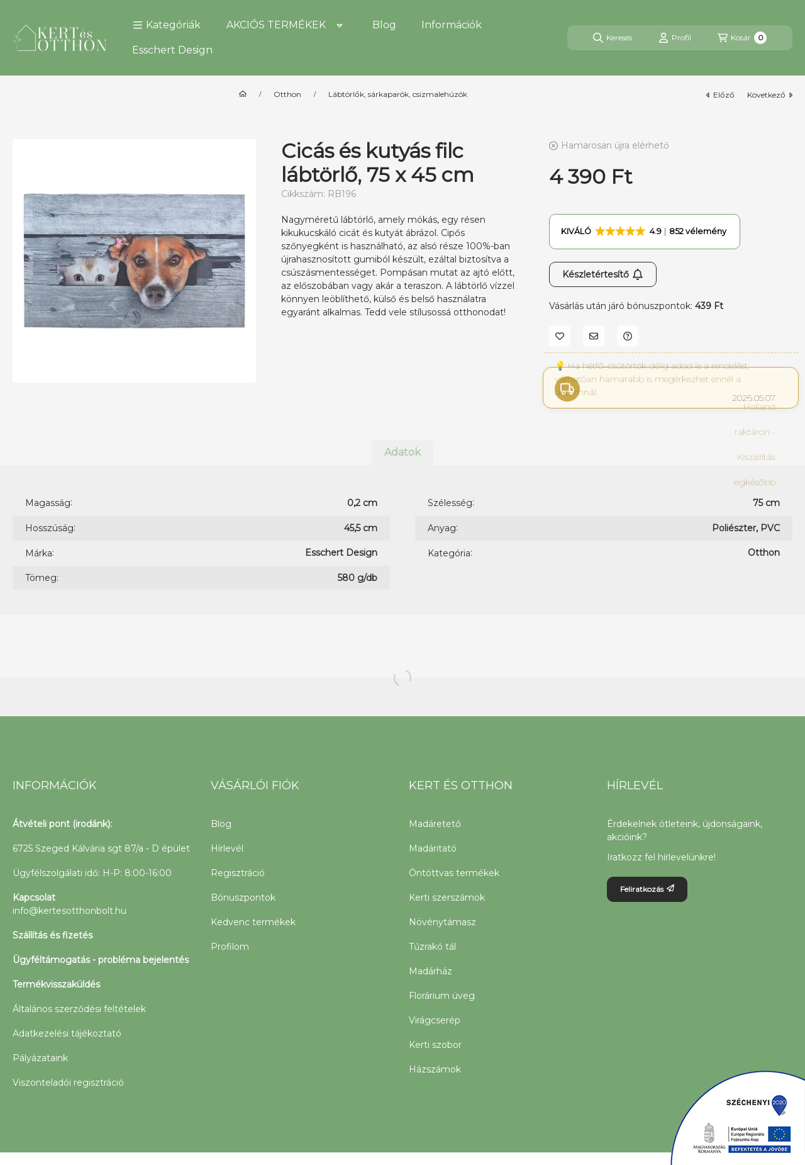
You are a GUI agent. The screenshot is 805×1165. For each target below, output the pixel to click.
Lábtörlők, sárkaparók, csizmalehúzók (397, 94)
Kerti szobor (435, 1044)
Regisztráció (238, 873)
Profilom (230, 946)
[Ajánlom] (593, 336)
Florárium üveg (442, 995)
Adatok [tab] (402, 452)
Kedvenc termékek (253, 922)
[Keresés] (612, 37)
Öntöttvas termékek (454, 873)
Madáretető (435, 824)
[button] (166, 25)
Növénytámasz (442, 922)
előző (720, 94)
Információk (451, 25)
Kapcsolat (34, 897)
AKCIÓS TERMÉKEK (276, 25)
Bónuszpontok (243, 897)
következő (769, 94)
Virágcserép (434, 1020)
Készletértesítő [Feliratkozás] (602, 274)
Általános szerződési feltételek (79, 1009)
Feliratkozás (647, 889)
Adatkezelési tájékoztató (67, 1033)
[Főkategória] (243, 94)
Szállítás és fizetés (52, 935)
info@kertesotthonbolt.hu (69, 910)
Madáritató (433, 848)
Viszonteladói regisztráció (68, 1082)
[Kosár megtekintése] (742, 37)
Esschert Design (172, 50)
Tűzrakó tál (432, 946)
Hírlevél (227, 848)
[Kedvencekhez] (559, 336)
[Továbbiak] (339, 25)
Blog (384, 25)
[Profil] (675, 37)
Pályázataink (40, 1058)
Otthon (287, 94)
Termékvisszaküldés (56, 984)
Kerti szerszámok (447, 897)
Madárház (430, 971)
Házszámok (435, 1069)
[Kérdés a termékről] (627, 336)
